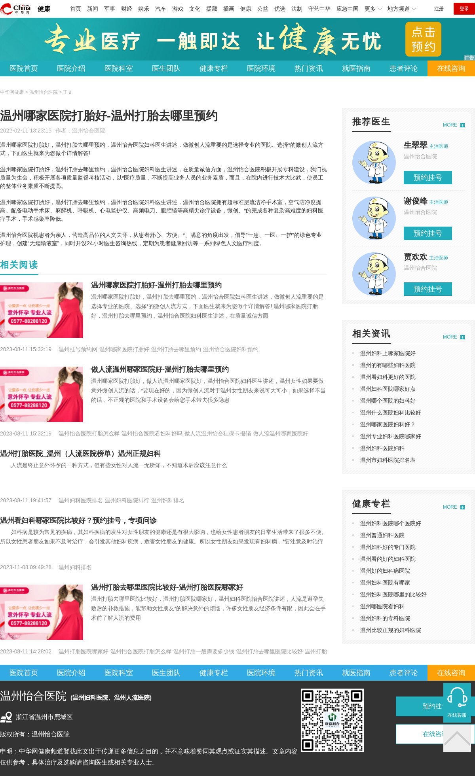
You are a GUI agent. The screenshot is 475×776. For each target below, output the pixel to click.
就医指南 (356, 68)
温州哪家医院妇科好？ (388, 424)
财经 (126, 9)
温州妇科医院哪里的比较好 (393, 594)
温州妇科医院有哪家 (385, 582)
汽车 (160, 9)
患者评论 (404, 68)
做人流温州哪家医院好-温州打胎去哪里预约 (160, 369)
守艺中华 (319, 9)
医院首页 (24, 68)
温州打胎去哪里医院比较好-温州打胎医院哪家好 (167, 587)
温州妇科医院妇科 (382, 448)
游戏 (177, 9)
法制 (296, 9)
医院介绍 (71, 68)
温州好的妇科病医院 (385, 571)
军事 (109, 9)
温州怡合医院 (88, 130)
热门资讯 (308, 68)
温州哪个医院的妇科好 (388, 400)
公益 (262, 9)
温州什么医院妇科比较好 (390, 412)
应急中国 (347, 9)
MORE (450, 125)
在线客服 (457, 715)
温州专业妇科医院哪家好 (390, 436)
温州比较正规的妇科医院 (390, 630)
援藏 (211, 9)
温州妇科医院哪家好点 (388, 389)
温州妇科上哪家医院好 (388, 353)
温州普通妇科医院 (382, 535)
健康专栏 (214, 68)
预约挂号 (428, 178)
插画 (228, 9)
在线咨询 (451, 68)
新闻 (92, 9)
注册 (439, 8)
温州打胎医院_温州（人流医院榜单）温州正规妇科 (80, 454)
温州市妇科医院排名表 (388, 460)
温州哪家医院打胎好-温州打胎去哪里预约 (156, 285)
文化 (194, 9)
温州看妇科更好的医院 (388, 377)
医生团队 (166, 68)
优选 (279, 9)
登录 (464, 8)
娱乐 (143, 9)
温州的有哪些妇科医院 (388, 365)
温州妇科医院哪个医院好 (390, 523)
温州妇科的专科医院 (385, 618)
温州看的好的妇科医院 (388, 559)
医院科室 (118, 68)
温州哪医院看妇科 (382, 606)
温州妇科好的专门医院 (388, 547)
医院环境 (261, 68)
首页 (75, 9)
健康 (44, 9)
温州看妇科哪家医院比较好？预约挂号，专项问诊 (78, 520)
